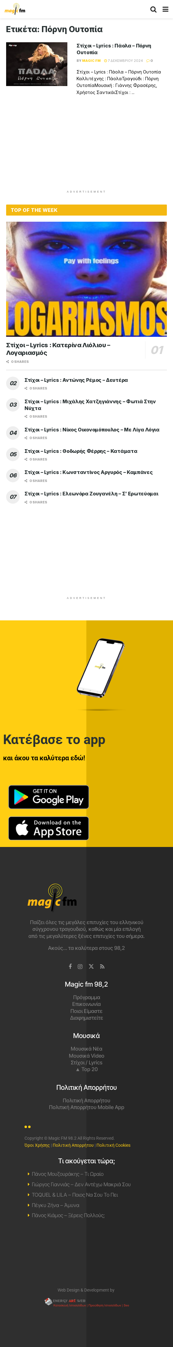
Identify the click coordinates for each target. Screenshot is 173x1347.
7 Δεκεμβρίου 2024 (123, 60)
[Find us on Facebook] (70, 966)
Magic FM (91, 60)
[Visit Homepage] (15, 9)
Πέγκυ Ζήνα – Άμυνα (55, 1205)
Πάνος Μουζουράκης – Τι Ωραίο (67, 1174)
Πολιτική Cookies (113, 1145)
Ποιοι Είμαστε (86, 1011)
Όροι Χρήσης (37, 1145)
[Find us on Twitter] (91, 966)
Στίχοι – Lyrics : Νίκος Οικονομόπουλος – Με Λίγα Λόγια (92, 430)
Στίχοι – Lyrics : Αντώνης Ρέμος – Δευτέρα (76, 380)
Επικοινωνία (86, 1004)
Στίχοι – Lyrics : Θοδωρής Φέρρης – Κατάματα (80, 451)
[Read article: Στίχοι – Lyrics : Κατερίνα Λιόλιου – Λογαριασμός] (86, 279)
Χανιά (86, 1254)
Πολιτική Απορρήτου (86, 1100)
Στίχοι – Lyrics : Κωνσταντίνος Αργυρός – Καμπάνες (88, 472)
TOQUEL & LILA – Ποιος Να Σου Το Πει (75, 1195)
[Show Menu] (165, 9)
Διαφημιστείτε (86, 1018)
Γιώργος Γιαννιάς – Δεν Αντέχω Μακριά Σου (81, 1184)
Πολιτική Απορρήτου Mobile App (86, 1107)
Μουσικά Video (86, 1056)
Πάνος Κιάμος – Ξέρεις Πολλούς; (68, 1215)
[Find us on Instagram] (80, 966)
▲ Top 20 (86, 1069)
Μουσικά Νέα (86, 1049)
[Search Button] (153, 9)
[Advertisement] (87, 146)
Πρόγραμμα (86, 997)
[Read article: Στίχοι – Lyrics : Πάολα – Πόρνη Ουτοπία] (36, 64)
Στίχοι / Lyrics (86, 1062)
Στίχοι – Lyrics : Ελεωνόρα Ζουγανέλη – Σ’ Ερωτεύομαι (91, 494)
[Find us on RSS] (102, 966)
